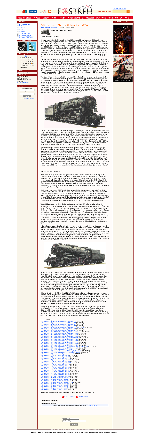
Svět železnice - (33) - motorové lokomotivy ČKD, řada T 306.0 (59, 343)
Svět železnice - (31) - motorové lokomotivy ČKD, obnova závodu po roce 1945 (64, 346)
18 (30, 63)
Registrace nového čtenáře (27, 98)
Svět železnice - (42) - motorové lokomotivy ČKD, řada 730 (58, 330)
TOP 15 (19, 82)
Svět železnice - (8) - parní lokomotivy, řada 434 (55, 379)
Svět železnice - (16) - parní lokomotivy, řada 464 (55, 367)
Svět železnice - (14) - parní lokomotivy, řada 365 (55, 370)
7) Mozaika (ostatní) (25, 35)
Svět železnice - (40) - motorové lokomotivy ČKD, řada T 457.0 (59, 333)
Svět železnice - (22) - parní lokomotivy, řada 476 (55, 358)
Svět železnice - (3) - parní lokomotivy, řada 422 (55, 386)
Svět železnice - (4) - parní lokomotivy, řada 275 (55, 385)
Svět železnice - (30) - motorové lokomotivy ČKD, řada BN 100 (59, 348)
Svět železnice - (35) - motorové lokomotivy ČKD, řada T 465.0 (59, 340)
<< (23, 56)
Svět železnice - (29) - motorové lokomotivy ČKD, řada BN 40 (59, 349)
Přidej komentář (92, 405)
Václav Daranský (45, 27)
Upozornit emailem (68, 396)
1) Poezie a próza (24, 24)
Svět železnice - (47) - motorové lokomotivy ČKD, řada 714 (58, 323)
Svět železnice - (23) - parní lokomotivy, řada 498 (55, 357)
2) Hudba (22, 26)
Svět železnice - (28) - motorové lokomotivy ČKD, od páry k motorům (61, 351)
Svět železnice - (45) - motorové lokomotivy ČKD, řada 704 (58, 326)
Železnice (54, 27)
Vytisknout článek (82, 396)
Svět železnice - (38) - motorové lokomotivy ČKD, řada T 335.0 (59, 336)
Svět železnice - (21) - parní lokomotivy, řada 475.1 (56, 360)
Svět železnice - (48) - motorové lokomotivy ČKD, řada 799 (58, 321)
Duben (27, 56)
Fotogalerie (25, 82)
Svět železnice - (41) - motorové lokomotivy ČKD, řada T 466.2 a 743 (61, 331)
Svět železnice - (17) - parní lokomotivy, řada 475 (55, 365)
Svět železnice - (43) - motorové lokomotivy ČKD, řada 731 (58, 328)
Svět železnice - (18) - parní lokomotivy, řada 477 (55, 364)
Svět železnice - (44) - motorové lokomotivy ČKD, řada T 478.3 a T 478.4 (62, 327)
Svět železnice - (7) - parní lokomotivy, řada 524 (55, 380)
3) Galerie (22, 28)
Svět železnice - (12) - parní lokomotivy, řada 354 (55, 373)
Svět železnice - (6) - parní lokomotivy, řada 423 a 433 (57, 382)
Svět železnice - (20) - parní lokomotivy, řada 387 (55, 361)
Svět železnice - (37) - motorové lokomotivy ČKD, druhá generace (60, 337)
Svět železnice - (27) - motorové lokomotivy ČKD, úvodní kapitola (60, 352)
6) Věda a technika (25, 33)
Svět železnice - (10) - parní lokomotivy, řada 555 (55, 376)
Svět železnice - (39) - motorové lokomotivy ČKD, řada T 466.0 (59, 334)
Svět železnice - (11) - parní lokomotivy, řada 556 (55, 374)
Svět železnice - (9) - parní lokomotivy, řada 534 (55, 377)
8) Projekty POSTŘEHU (26, 37)
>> (30, 56)
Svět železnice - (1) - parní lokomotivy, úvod (54, 389)
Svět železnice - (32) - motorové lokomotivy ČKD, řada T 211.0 (59, 345)
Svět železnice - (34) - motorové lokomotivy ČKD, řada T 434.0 (59, 342)
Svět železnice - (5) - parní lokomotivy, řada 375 (55, 383)
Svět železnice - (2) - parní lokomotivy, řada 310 (55, 388)
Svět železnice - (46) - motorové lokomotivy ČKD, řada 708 (58, 324)
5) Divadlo (22, 31)
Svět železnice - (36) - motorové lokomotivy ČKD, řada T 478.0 (59, 339)
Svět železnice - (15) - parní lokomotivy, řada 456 (55, 368)
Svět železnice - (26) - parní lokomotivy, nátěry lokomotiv (58, 354)
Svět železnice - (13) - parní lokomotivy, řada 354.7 (56, 371)
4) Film (21, 29)
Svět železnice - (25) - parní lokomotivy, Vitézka (55, 355)
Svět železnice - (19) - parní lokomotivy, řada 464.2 (56, 363)
